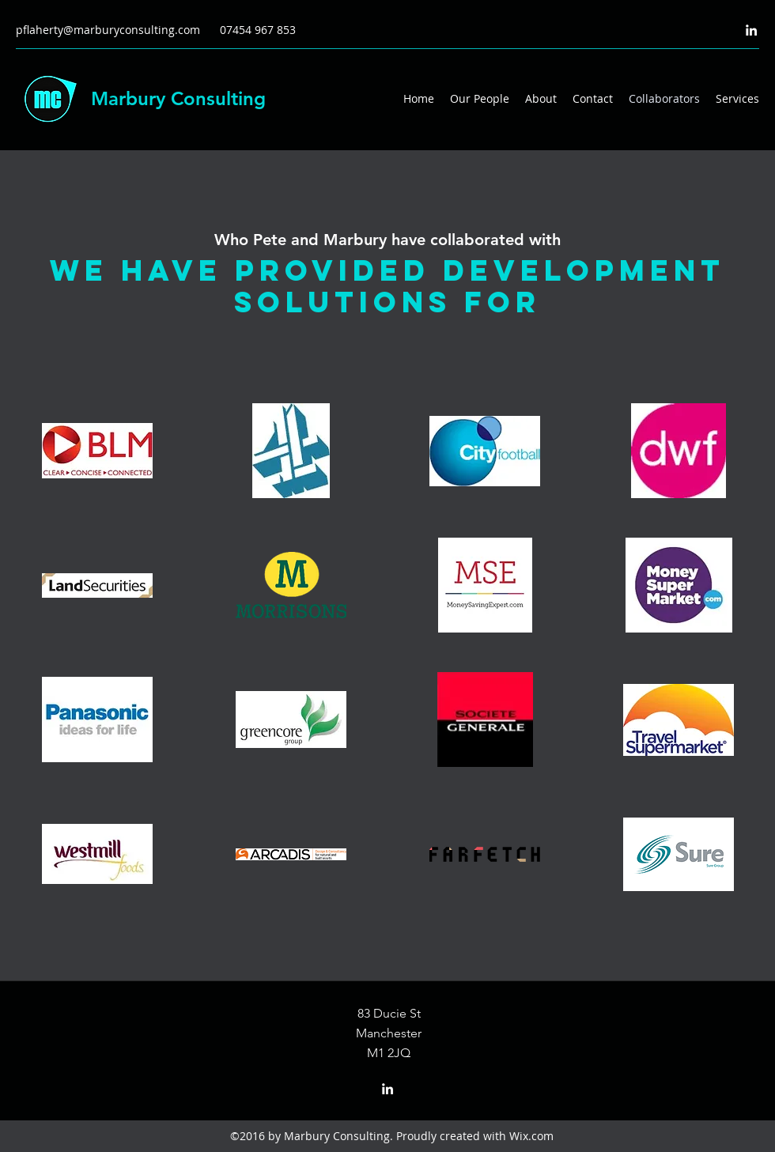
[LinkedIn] (751, 30)
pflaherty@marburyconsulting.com (108, 29)
